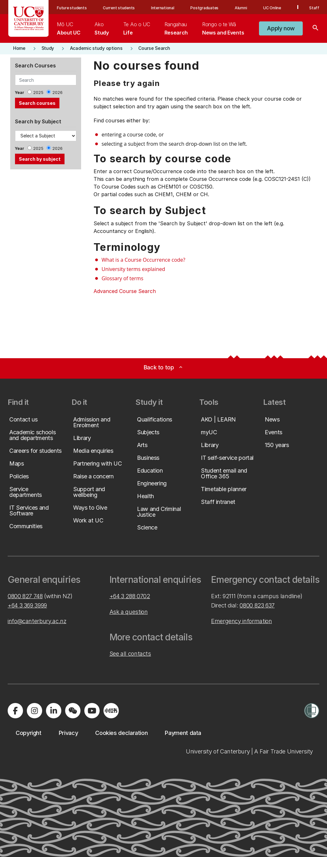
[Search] (315, 28)
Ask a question (129, 611)
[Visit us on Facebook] (15, 710)
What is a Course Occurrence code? (143, 259)
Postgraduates (204, 7)
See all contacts (130, 653)
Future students (72, 7)
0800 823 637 (257, 605)
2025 (38, 92)
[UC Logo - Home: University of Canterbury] (28, 18)
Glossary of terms (122, 278)
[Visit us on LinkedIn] (53, 710)
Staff (314, 7)
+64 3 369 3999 (27, 605)
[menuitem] (68, 28)
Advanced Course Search (125, 291)
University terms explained (133, 269)
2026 (57, 92)
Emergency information (241, 621)
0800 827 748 (25, 596)
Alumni (241, 7)
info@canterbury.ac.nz (37, 621)
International (162, 7)
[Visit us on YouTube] (92, 710)
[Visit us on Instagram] (34, 710)
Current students (119, 7)
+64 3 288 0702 (130, 596)
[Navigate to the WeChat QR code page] (72, 710)
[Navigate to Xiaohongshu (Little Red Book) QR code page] (111, 710)
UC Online (272, 7)
